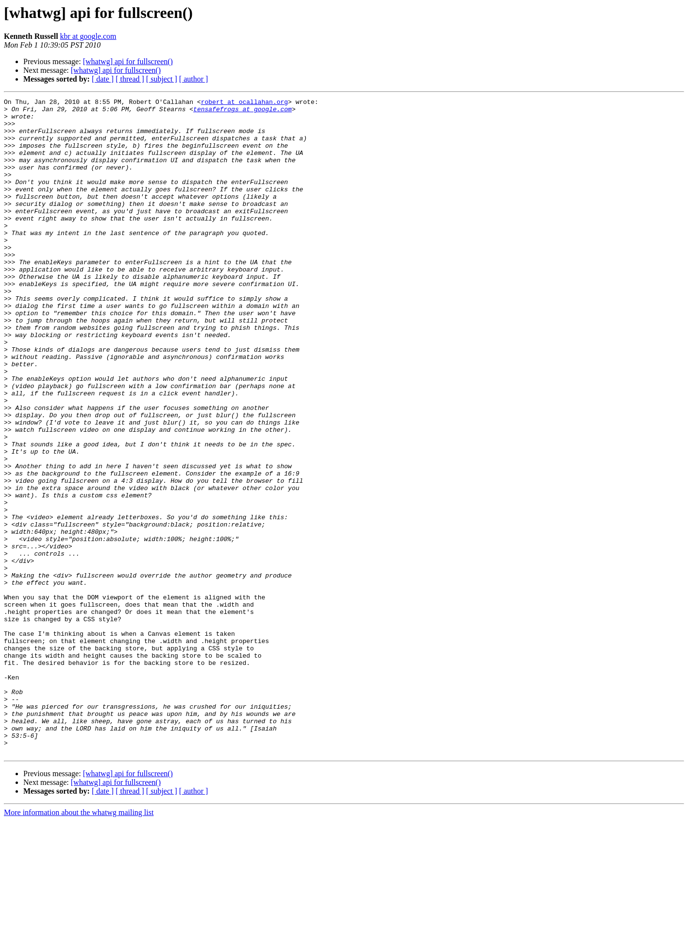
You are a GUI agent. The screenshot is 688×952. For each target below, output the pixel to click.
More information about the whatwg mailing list (78, 943)
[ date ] (103, 79)
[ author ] (193, 79)
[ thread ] (130, 79)
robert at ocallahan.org (244, 103)
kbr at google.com (88, 36)
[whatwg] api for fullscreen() (128, 61)
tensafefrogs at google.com (242, 111)
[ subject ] (161, 79)
